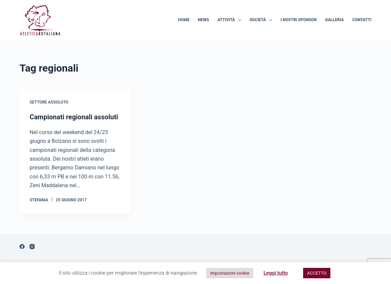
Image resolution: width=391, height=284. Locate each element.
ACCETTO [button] (316, 273)
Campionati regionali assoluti (74, 117)
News (203, 19)
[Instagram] (32, 246)
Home (184, 19)
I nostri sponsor (299, 19)
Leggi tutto (275, 273)
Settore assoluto (49, 102)
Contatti (361, 19)
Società (262, 20)
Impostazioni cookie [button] (230, 273)
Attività (231, 20)
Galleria (334, 19)
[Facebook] (22, 246)
